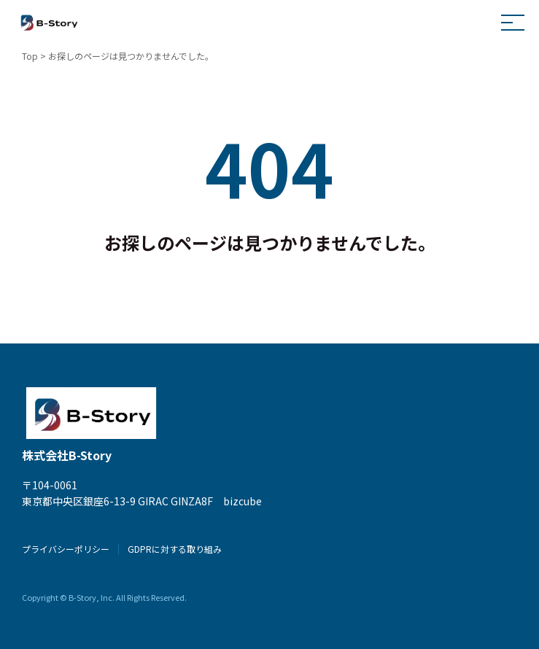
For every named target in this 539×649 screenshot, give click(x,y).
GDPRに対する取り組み (175, 549)
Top (30, 56)
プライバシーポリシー (65, 549)
